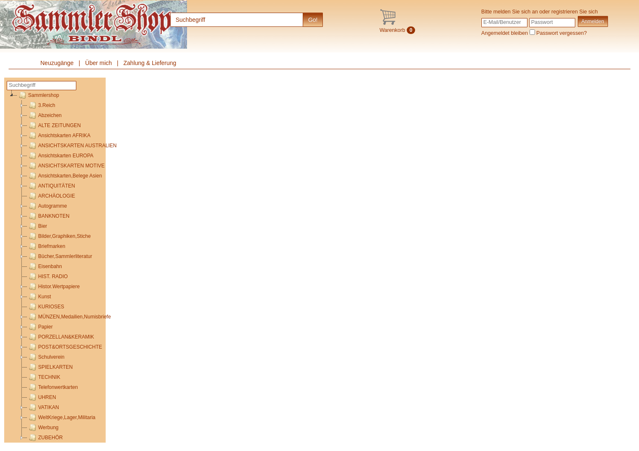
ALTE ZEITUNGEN (54, 125)
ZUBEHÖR (45, 438)
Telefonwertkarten (52, 387)
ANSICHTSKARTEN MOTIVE (65, 166)
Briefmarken (46, 246)
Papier (40, 327)
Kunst (39, 297)
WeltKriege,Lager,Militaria (61, 417)
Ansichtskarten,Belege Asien (64, 176)
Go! (313, 19)
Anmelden (593, 21)
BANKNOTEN (48, 216)
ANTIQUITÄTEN (51, 186)
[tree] (56, 266)
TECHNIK (43, 377)
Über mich (98, 63)
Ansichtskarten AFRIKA (59, 135)
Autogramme (47, 206)
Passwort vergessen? (561, 33)
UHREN (41, 397)
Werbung (42, 427)
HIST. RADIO (47, 276)
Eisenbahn (44, 266)
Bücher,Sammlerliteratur (59, 256)
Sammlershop (38, 95)
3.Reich (41, 105)
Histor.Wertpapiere (53, 287)
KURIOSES (45, 307)
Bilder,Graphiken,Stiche (59, 236)
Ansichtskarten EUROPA (60, 156)
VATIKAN (43, 407)
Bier (37, 226)
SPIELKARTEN (50, 367)
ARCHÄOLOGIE (51, 196)
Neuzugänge (56, 63)
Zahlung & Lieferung (149, 63)
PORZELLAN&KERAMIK (60, 337)
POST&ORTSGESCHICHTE (64, 347)
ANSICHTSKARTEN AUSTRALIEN (72, 146)
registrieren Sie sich (574, 12)
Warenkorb (397, 30)
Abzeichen (44, 115)
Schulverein (46, 357)
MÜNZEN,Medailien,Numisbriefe (69, 317)
